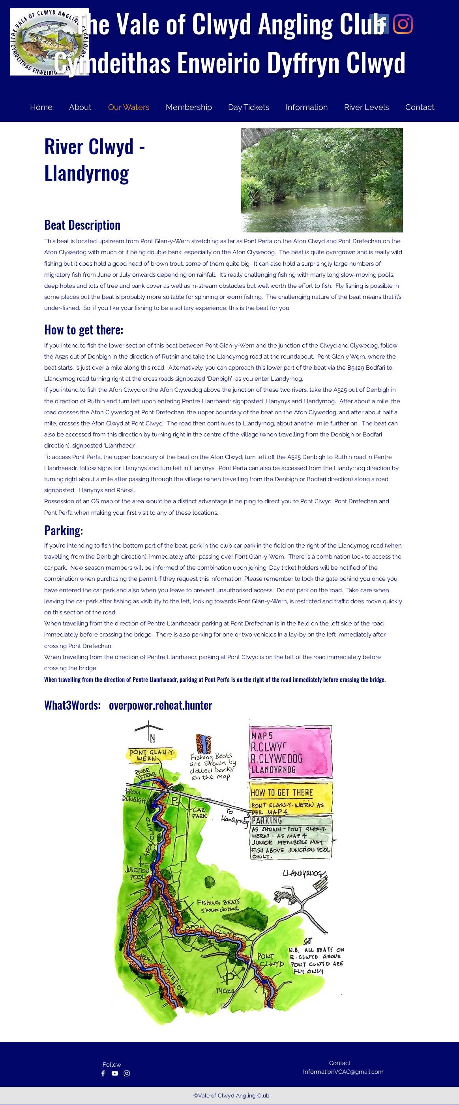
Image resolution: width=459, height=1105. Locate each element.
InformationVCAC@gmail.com (343, 1071)
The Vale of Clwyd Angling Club (230, 22)
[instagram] (127, 1073)
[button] (322, 180)
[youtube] (115, 1073)
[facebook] (103, 1073)
